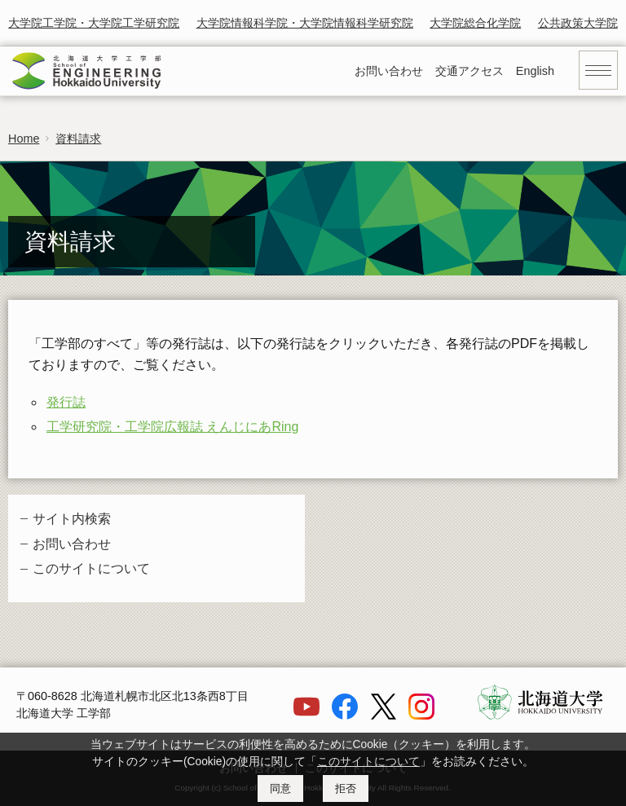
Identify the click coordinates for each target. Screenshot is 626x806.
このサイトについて (91, 568)
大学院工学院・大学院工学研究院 (93, 22)
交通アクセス (469, 70)
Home (23, 138)
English (535, 70)
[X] (383, 715)
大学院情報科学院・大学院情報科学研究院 (304, 22)
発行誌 (66, 402)
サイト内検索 (72, 519)
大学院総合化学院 (475, 22)
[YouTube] (306, 715)
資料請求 (78, 138)
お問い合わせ (389, 70)
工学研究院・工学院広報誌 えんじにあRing (172, 427)
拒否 (345, 788)
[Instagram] (421, 715)
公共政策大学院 (578, 22)
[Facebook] (345, 715)
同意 (280, 788)
